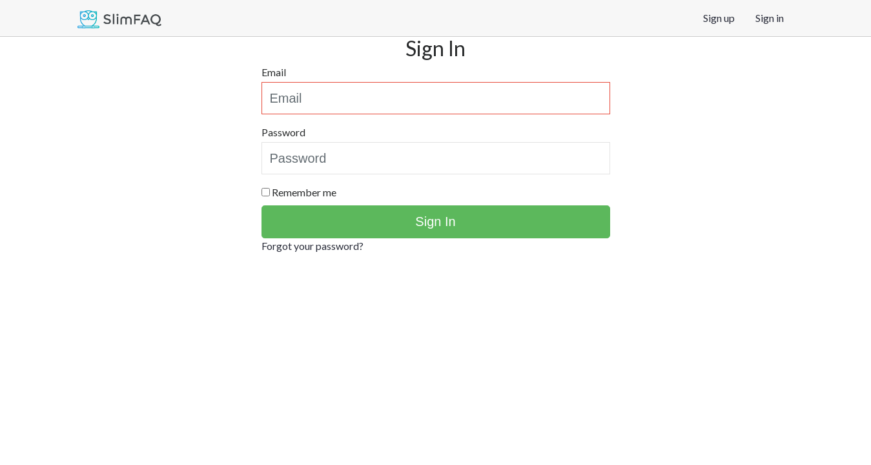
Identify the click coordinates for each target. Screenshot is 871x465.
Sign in (769, 18)
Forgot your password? (312, 246)
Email (273, 72)
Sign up (719, 18)
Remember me (304, 192)
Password (283, 132)
